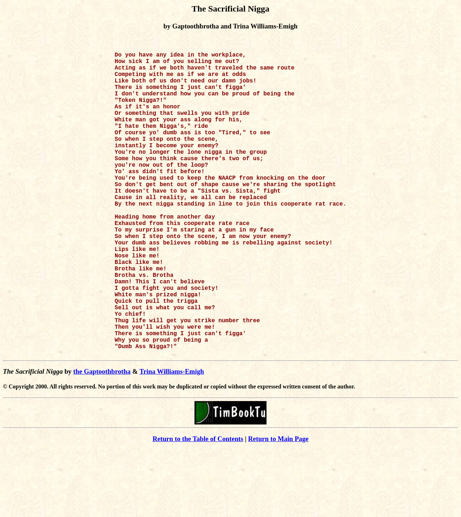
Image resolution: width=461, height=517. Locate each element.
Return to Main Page (278, 506)
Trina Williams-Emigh (171, 439)
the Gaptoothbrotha (101, 439)
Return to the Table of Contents (197, 506)
